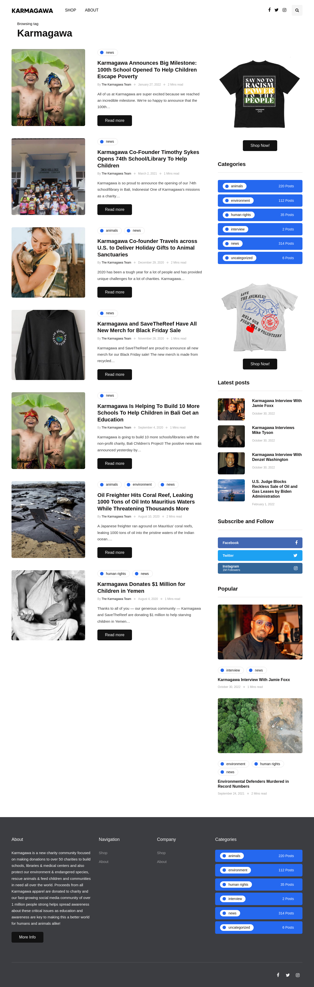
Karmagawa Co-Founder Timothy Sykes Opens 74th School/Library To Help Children (148, 159)
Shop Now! (260, 145)
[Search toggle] (297, 10)
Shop (70, 10)
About (91, 10)
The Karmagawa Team (116, 84)
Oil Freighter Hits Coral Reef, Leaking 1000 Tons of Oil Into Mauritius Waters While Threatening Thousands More (146, 531)
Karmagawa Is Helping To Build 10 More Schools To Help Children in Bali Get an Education (148, 442)
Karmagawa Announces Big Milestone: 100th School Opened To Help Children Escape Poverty (147, 69)
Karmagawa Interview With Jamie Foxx (254, 694)
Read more (114, 120)
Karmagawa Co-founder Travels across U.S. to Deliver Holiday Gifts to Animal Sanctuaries (147, 277)
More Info (27, 937)
